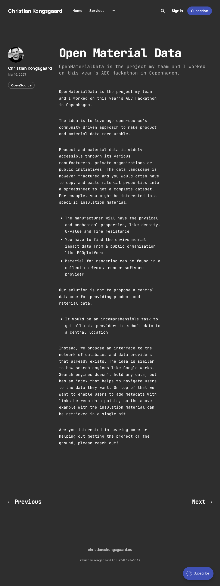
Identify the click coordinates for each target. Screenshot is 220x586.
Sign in (177, 10)
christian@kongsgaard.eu (110, 549)
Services (96, 10)
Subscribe (199, 10)
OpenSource (21, 85)
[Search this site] (163, 11)
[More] (113, 11)
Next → (202, 501)
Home (77, 10)
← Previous (25, 501)
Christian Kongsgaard (35, 10)
